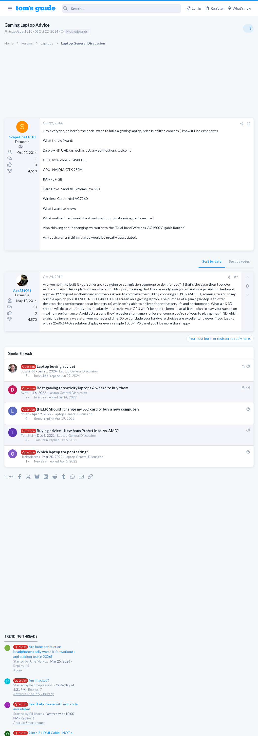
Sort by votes (159, 271)
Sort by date (132, 271)
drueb (25, 458)
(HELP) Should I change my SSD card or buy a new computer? (88, 452)
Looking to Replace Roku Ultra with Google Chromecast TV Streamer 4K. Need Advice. (219, 451)
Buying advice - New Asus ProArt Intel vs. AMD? (78, 474)
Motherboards (77, 31)
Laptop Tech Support (203, 412)
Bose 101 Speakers (210, 422)
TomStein (28, 479)
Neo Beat (41, 505)
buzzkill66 (28, 415)
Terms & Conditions (175, 729)
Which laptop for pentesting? (62, 495)
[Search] (121, 8)
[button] (10, 8)
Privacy (141, 729)
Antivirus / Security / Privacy (208, 326)
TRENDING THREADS (195, 269)
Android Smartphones (204, 355)
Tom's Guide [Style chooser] (218, 708)
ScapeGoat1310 (21, 31)
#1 (169, 124)
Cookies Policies (110, 729)
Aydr (24, 436)
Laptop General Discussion (79, 415)
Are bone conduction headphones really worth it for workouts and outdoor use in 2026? (219, 284)
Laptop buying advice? (56, 410)
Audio (192, 303)
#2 (157, 287)
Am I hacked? (206, 313)
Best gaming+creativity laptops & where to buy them (83, 431)
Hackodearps (30, 500)
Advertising (76, 729)
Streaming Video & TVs (204, 384)
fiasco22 (40, 441)
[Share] (162, 123)
